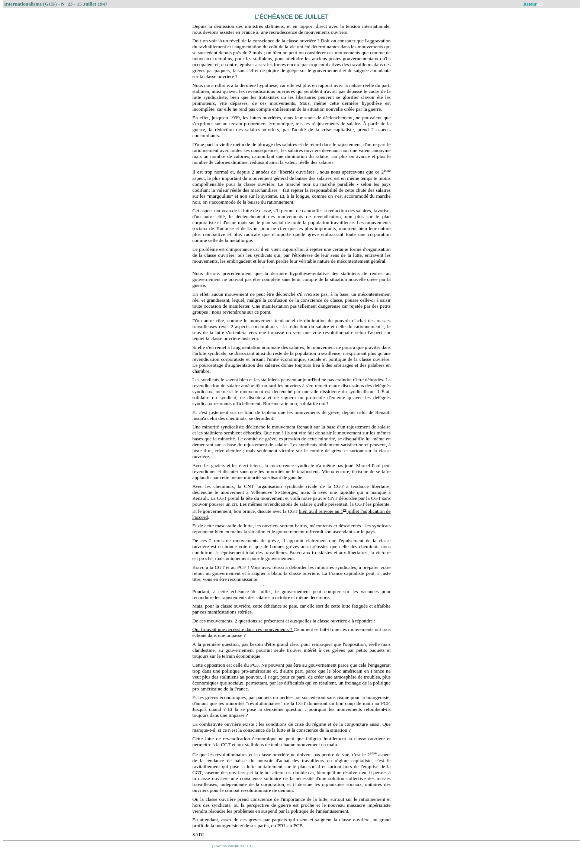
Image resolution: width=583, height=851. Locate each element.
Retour (533, 4)
